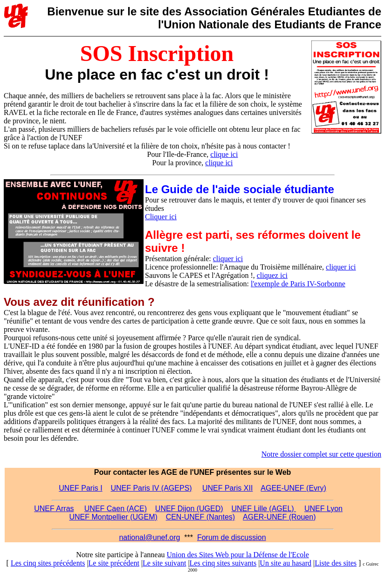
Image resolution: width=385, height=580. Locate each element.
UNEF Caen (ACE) (115, 509)
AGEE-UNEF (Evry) (293, 488)
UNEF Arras (54, 509)
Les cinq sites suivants (223, 563)
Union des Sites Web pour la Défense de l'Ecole (238, 555)
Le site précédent (114, 563)
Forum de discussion (231, 537)
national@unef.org (149, 537)
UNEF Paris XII (227, 488)
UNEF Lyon (323, 509)
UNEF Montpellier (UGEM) (113, 517)
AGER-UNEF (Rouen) (279, 517)
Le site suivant (164, 563)
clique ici (224, 154)
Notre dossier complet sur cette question (321, 454)
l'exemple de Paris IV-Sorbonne (298, 284)
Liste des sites (336, 563)
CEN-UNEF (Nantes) (200, 517)
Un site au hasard (285, 563)
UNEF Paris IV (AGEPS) (151, 488)
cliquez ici (272, 275)
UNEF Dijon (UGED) (189, 509)
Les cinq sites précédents (48, 563)
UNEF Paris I (80, 488)
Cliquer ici (161, 217)
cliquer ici (228, 259)
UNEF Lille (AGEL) (263, 509)
